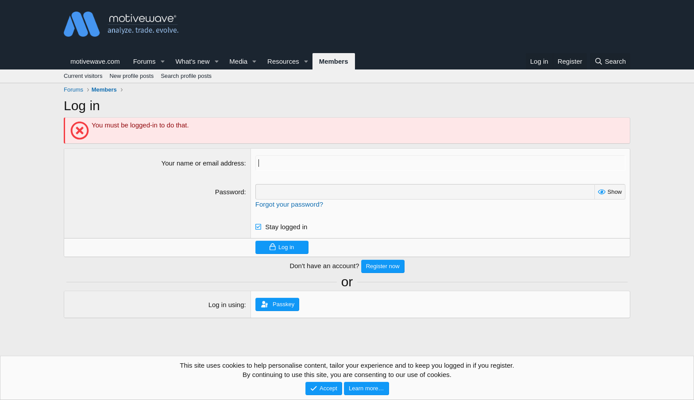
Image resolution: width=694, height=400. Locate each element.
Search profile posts (186, 76)
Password (229, 192)
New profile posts (131, 76)
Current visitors (83, 76)
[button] (162, 61)
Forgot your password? (289, 204)
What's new (192, 61)
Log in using (226, 304)
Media (238, 61)
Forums (144, 61)
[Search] (610, 61)
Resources (283, 61)
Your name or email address (203, 163)
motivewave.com (95, 61)
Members (333, 61)
